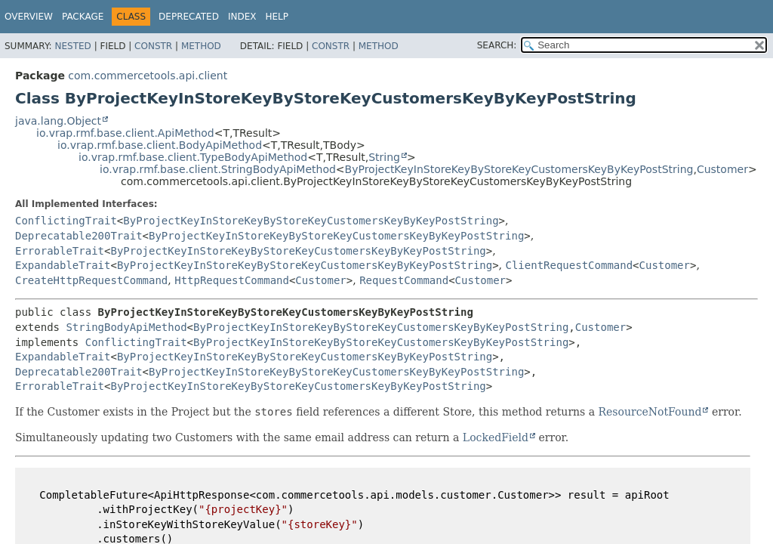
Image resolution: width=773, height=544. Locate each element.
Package (82, 16)
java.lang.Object (58, 121)
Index (242, 16)
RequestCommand (403, 280)
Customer (722, 169)
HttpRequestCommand (231, 280)
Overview (29, 16)
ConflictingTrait (66, 221)
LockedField (495, 437)
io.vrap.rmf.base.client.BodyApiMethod (159, 145)
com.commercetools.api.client (147, 76)
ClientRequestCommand (569, 265)
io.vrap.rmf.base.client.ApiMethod (125, 133)
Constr (153, 46)
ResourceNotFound (650, 412)
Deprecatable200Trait (79, 236)
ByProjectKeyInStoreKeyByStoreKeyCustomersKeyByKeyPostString (519, 169)
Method (201, 46)
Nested (72, 46)
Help (276, 16)
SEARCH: (497, 45)
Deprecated (189, 16)
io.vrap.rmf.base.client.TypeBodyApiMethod (193, 157)
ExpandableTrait (62, 265)
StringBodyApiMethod (126, 327)
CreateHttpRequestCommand (91, 280)
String (384, 157)
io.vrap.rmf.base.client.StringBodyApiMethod (218, 169)
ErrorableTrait (59, 251)
